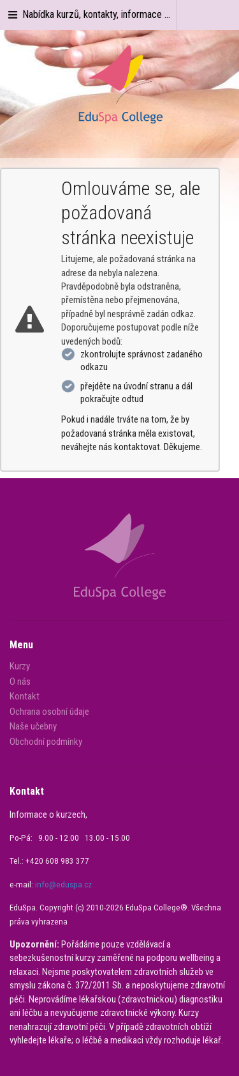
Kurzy (20, 666)
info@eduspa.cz (63, 884)
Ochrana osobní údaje (49, 711)
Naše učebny (33, 726)
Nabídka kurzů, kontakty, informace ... (88, 14)
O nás (20, 681)
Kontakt (25, 696)
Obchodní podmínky (46, 741)
